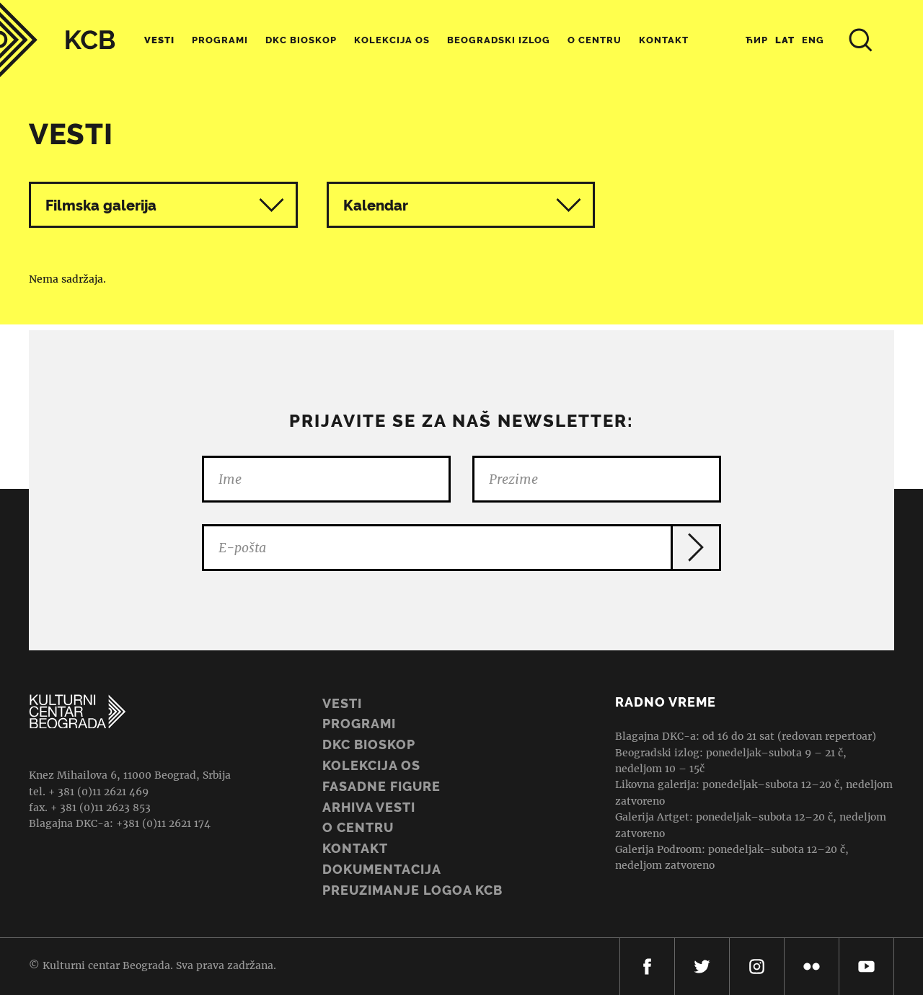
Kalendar (462, 205)
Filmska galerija (100, 205)
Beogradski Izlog (498, 40)
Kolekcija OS (392, 40)
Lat (785, 40)
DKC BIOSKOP (368, 744)
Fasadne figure (381, 786)
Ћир (757, 40)
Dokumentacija (381, 869)
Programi (220, 40)
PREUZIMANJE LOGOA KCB (412, 890)
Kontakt (664, 40)
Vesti (159, 40)
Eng (813, 40)
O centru (595, 40)
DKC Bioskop (301, 40)
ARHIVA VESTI (368, 807)
